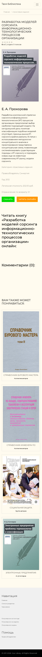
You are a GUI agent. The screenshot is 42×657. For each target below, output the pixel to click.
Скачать (8, 199)
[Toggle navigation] (37, 4)
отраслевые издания (20, 12)
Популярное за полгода (10, 618)
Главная (6, 12)
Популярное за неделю (10, 622)
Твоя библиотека (11, 4)
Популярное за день (9, 625)
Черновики (6, 607)
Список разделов (8, 603)
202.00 (26, 186)
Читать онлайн (27, 199)
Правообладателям (9, 637)
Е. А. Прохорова (15, 109)
